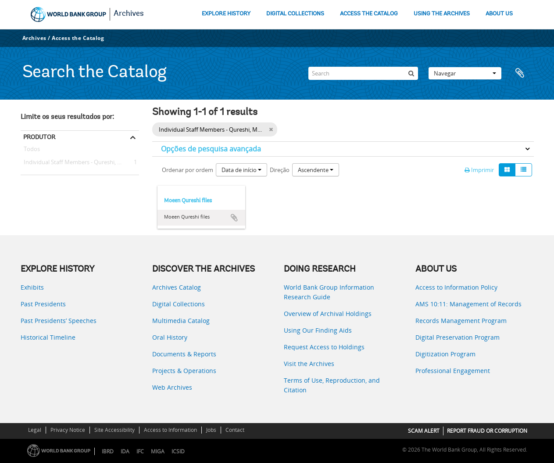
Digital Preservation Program (457, 337)
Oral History (169, 337)
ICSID (178, 451)
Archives (129, 14)
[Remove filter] (271, 129)
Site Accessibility (114, 430)
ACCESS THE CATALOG (369, 14)
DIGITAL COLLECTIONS (295, 14)
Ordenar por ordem (187, 170)
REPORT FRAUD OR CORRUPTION (487, 430)
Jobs (211, 430)
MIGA (157, 451)
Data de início (241, 170)
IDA (125, 451)
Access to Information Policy (456, 287)
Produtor (39, 137)
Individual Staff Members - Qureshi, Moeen (78, 162)
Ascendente (315, 170)
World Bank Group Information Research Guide (329, 292)
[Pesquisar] (411, 73)
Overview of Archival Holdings (328, 313)
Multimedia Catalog (181, 320)
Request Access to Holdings (324, 347)
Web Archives (172, 387)
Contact (234, 430)
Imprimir (479, 170)
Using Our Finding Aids (318, 330)
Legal (34, 430)
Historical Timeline (48, 337)
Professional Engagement (452, 370)
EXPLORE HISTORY (226, 14)
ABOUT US (499, 14)
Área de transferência (523, 73)
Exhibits (32, 287)
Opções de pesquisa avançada (211, 149)
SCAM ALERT (424, 430)
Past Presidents (43, 304)
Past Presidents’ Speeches (59, 320)
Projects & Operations (184, 370)
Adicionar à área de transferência (234, 217)
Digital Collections (178, 304)
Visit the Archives (309, 363)
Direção (280, 170)
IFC (140, 451)
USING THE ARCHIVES (442, 14)
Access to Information (170, 430)
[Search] (363, 73)
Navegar (465, 73)
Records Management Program (461, 320)
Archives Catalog (176, 287)
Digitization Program (445, 354)
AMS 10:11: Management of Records (468, 304)
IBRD (108, 451)
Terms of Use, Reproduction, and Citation (332, 385)
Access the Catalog (78, 38)
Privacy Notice (67, 430)
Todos (32, 150)
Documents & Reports (184, 354)
